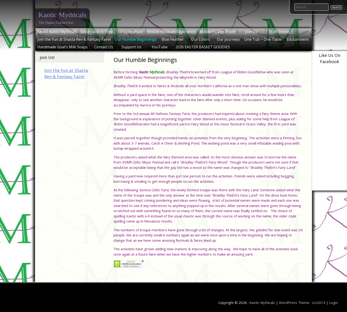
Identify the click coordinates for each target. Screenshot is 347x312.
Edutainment (298, 39)
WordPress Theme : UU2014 (302, 302)
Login (333, 302)
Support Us (131, 46)
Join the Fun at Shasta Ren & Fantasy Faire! (74, 39)
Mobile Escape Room (217, 31)
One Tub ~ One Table (263, 39)
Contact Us (103, 46)
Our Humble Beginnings (136, 39)
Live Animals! (131, 31)
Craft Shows (279, 31)
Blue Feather (173, 39)
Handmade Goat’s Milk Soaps (62, 46)
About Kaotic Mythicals (57, 31)
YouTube (160, 46)
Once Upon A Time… (98, 31)
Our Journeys (228, 39)
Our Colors (200, 39)
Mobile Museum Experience (171, 31)
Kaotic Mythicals (62, 15)
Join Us (251, 31)
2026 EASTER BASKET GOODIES (202, 46)
